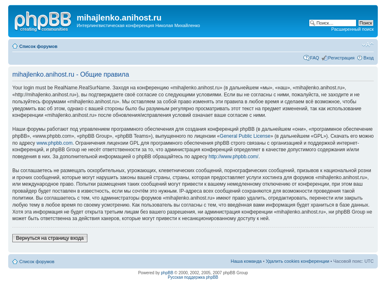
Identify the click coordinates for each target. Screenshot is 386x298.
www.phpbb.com (55, 143)
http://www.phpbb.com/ (233, 156)
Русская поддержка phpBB (193, 277)
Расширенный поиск (352, 29)
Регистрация (341, 57)
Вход (368, 57)
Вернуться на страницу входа (50, 238)
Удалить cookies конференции (297, 261)
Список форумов (38, 46)
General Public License (245, 136)
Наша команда (246, 261)
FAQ (314, 57)
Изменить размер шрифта (368, 44)
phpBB (167, 273)
